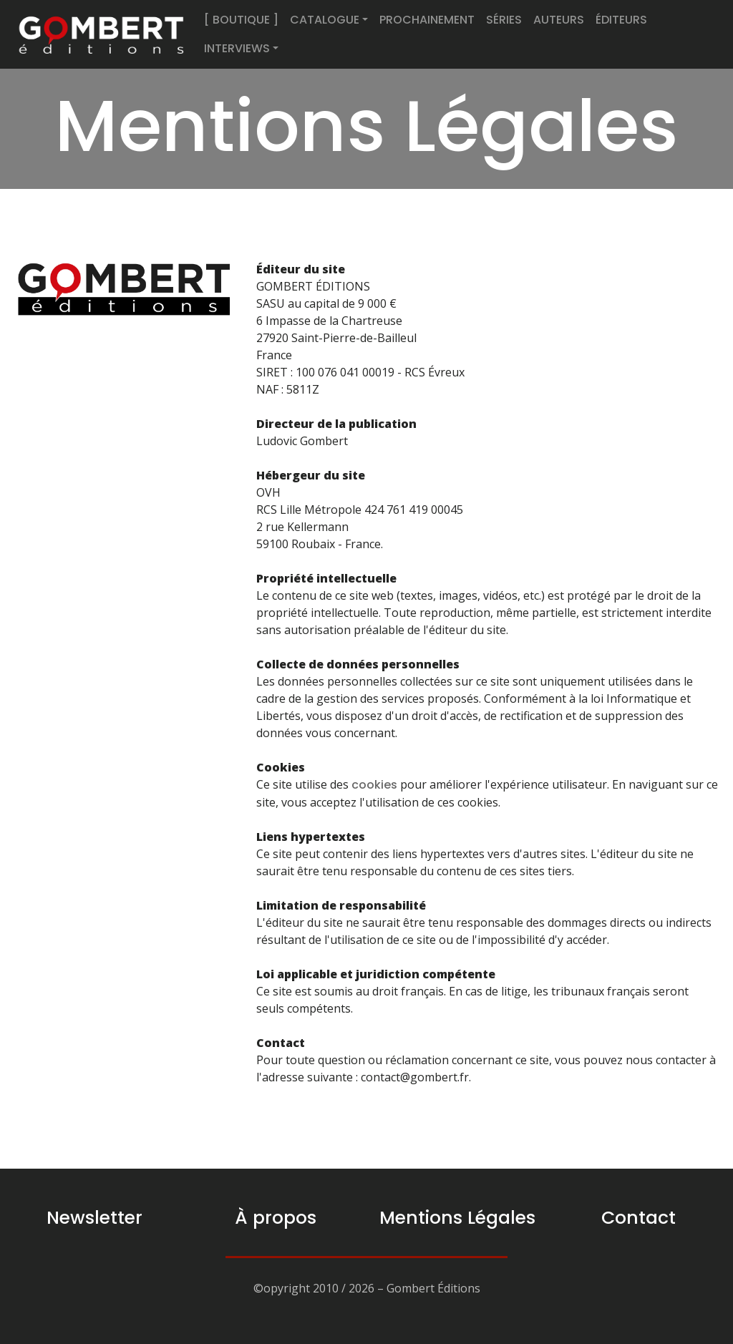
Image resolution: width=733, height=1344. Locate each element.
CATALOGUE (324, 19)
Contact (638, 1217)
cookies (374, 784)
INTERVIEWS (237, 48)
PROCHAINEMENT (427, 19)
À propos (275, 1217)
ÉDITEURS (621, 19)
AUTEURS (558, 19)
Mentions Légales (457, 1217)
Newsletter (94, 1217)
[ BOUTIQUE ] (241, 19)
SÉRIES (504, 19)
